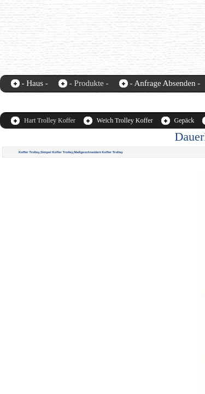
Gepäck (184, 120)
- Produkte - (89, 83)
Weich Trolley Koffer (125, 120)
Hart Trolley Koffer (49, 120)
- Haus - (35, 83)
